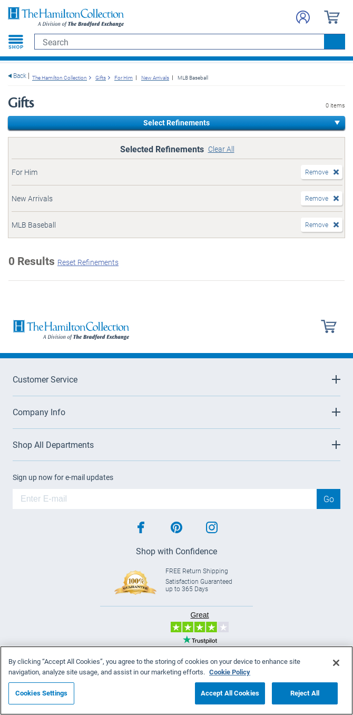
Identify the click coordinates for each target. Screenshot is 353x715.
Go (328, 498)
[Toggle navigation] (16, 42)
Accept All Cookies (230, 693)
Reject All (304, 693)
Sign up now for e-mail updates (63, 477)
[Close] (336, 662)
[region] (176, 680)
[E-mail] (165, 499)
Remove (316, 172)
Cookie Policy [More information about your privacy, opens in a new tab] (229, 672)
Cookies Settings (41, 693)
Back (19, 75)
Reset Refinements (88, 262)
